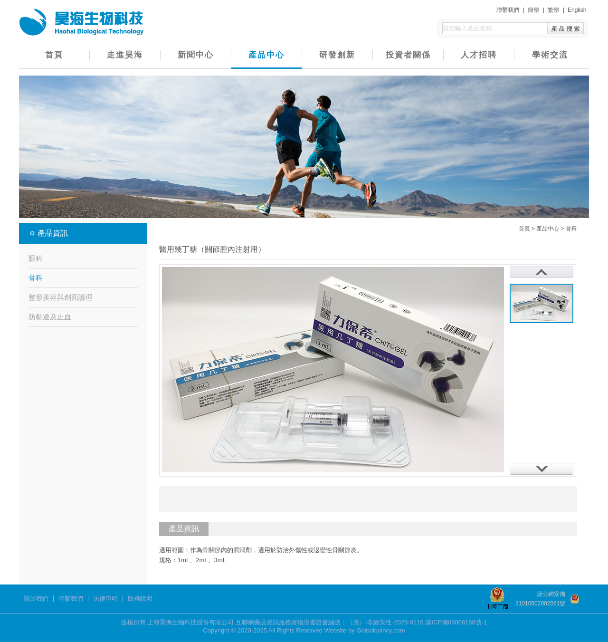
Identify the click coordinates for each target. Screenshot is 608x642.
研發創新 (337, 54)
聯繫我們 (507, 10)
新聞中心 (196, 54)
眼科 (35, 258)
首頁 (54, 54)
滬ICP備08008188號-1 (456, 622)
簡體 (533, 10)
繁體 (553, 10)
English (577, 10)
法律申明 (105, 598)
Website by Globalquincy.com (364, 630)
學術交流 (550, 54)
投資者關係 (408, 54)
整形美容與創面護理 (60, 297)
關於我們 (36, 598)
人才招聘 (479, 54)
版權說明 (140, 598)
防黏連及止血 (49, 317)
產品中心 (266, 54)
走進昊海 (125, 54)
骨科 (35, 278)
